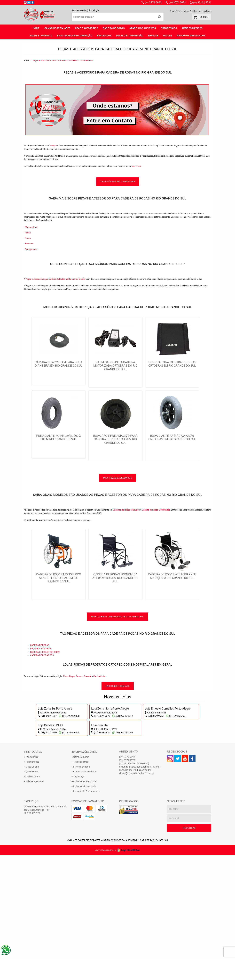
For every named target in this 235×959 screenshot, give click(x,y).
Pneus (28, 238)
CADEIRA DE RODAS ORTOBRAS (45, 755)
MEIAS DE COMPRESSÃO (129, 35)
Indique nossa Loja (35, 885)
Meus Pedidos (190, 11)
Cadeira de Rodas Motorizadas (156, 579)
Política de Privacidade (84, 890)
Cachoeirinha (99, 780)
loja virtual (136, 166)
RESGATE (153, 35)
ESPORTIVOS (104, 35)
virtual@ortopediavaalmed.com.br (136, 877)
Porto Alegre (69, 780)
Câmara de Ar (31, 227)
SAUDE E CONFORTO (41, 35)
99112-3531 (202, 2)
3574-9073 (177, 2)
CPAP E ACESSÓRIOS (86, 28)
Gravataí (87, 780)
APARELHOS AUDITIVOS (142, 28)
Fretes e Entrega (81, 870)
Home (36, 28)
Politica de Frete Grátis (84, 885)
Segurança (78, 880)
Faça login (94, 10)
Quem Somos (176, 11)
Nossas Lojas (205, 11)
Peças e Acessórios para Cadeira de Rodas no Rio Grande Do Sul (55, 278)
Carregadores (31, 249)
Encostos (29, 243)
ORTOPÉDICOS (169, 28)
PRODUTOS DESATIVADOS (191, 35)
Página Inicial (32, 860)
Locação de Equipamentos (86, 895)
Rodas (28, 232)
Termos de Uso (80, 865)
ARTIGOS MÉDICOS (192, 28)
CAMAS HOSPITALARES (57, 28)
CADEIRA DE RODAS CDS (42, 759)
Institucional (33, 856)
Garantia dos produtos (84, 875)
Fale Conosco (32, 865)
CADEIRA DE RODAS (114, 28)
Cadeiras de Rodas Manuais (126, 579)
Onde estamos (32, 880)
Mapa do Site (32, 870)
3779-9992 (153, 2)
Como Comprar (81, 860)
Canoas (79, 780)
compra (53, 145)
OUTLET (167, 35)
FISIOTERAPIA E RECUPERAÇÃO (74, 35)
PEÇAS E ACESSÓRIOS (40, 752)
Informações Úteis (84, 856)
